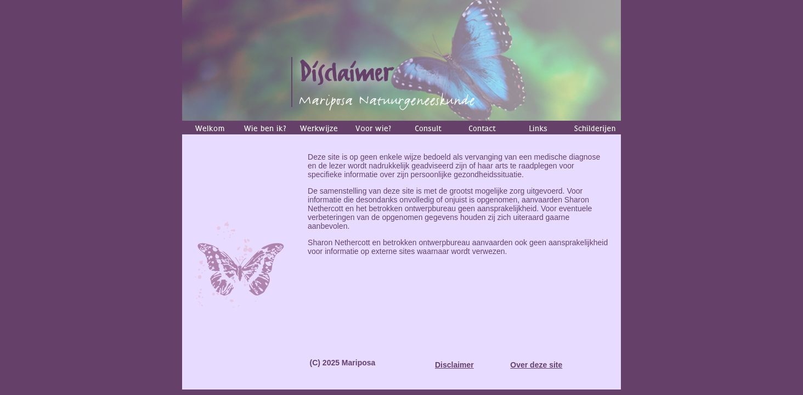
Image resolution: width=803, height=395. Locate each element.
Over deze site (536, 364)
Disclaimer (454, 364)
